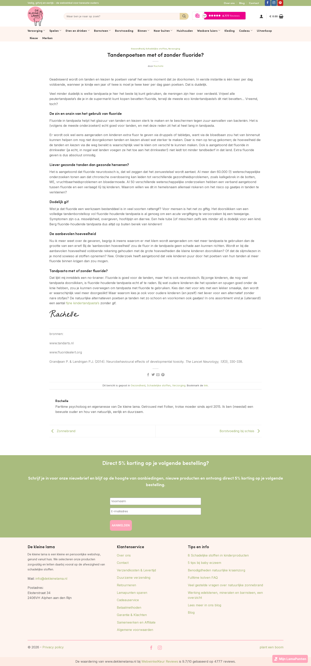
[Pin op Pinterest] (162, 375)
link (206, 385)
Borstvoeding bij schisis (241, 431)
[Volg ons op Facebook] (268, 3)
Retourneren (126, 585)
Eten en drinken (77, 31)
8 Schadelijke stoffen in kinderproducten (218, 555)
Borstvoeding (124, 31)
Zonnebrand (62, 431)
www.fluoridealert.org (65, 352)
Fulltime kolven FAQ (203, 578)
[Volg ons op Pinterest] (280, 3)
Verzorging (36, 31)
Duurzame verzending (133, 578)
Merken (47, 38)
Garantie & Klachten (132, 615)
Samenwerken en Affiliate (136, 622)
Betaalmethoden (129, 607)
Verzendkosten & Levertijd (136, 570)
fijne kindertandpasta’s (82, 303)
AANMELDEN (121, 525)
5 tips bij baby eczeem (204, 563)
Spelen (55, 31)
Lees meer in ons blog (204, 605)
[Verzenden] (184, 16)
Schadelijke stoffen (156, 48)
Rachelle (158, 66)
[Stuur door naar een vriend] (157, 375)
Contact (254, 3)
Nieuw (34, 38)
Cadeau (245, 31)
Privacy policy (53, 647)
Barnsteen (102, 31)
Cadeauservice (128, 600)
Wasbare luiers (208, 31)
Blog (242, 3)
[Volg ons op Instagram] (274, 3)
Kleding (230, 31)
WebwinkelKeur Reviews (159, 661)
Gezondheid (137, 48)
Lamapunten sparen (132, 593)
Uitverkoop (264, 31)
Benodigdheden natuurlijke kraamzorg (216, 570)
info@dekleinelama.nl (51, 579)
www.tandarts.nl (61, 343)
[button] (261, 16)
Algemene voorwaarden (135, 630)
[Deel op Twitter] (153, 375)
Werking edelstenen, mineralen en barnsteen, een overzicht (225, 595)
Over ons (229, 3)
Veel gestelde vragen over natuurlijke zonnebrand (225, 585)
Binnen (143, 31)
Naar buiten (163, 31)
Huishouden (185, 31)
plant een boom (271, 647)
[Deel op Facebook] (148, 375)
